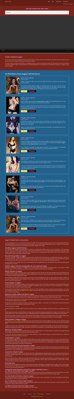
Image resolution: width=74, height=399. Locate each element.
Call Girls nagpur (63, 348)
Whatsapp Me (32, 91)
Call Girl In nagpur (28, 290)
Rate (53, 1)
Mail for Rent (65, 1)
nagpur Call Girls (13, 268)
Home (49, 1)
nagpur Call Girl (8, 1)
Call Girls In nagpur (11, 59)
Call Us (24, 91)
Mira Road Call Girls (40, 396)
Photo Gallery (58, 1)
